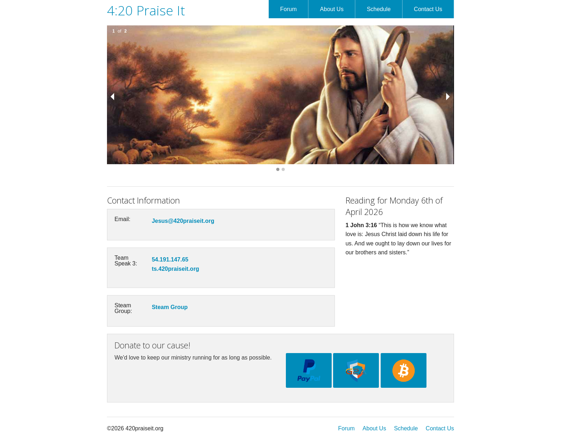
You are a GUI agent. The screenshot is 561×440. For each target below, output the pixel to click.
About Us (331, 9)
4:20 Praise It (146, 10)
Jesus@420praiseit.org (183, 221)
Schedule (379, 9)
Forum (288, 9)
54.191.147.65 (170, 259)
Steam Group (169, 307)
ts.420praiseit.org (175, 269)
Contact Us (428, 9)
